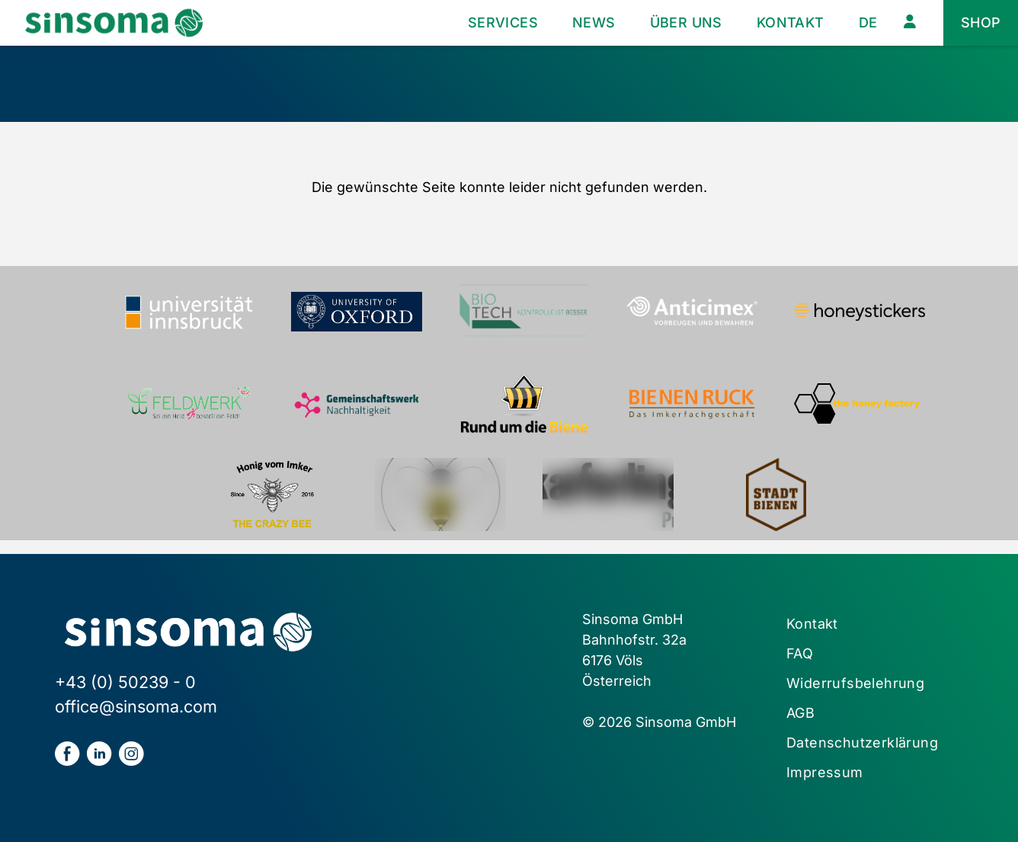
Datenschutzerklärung (862, 743)
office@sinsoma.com (136, 706)
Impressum (824, 772)
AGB (800, 713)
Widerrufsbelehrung (855, 683)
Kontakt (790, 22)
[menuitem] (868, 23)
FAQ (799, 653)
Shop (981, 22)
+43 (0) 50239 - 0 (125, 682)
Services (503, 22)
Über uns (686, 22)
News (594, 22)
